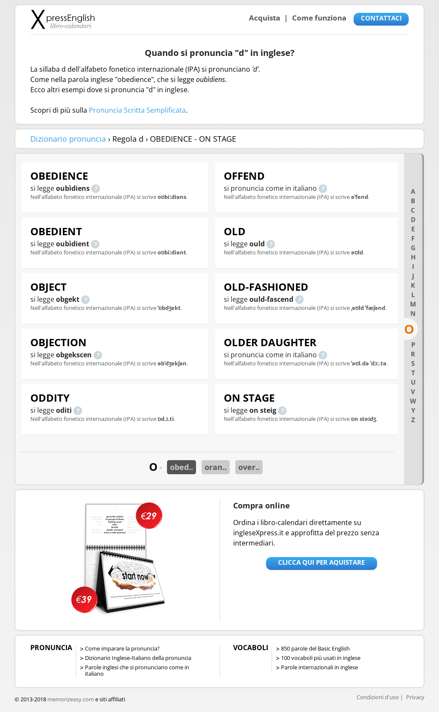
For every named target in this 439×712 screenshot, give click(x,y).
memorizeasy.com (70, 699)
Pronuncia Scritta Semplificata (137, 110)
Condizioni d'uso (378, 697)
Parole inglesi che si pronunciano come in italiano (137, 670)
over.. (249, 467)
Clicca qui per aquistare (321, 562)
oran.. (216, 467)
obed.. (181, 467)
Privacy (415, 697)
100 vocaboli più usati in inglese (320, 658)
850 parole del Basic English (315, 648)
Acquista (264, 18)
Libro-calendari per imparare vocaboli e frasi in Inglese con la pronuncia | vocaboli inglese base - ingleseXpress (62, 19)
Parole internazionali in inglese (319, 667)
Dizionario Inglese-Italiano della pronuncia (138, 658)
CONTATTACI (381, 18)
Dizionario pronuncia (68, 139)
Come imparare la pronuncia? (122, 648)
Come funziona (319, 18)
